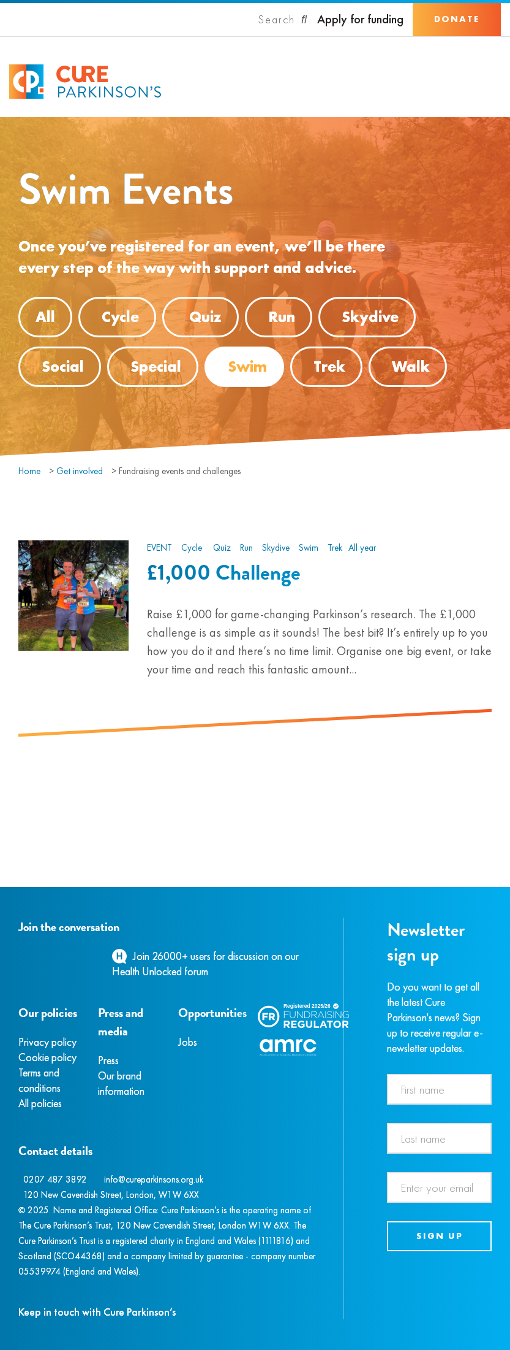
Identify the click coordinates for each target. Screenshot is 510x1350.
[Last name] (439, 1138)
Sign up (439, 1236)
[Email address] (439, 1187)
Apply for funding (360, 19)
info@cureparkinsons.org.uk (153, 1179)
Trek (329, 366)
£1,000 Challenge (224, 572)
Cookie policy (47, 1057)
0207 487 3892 (55, 1179)
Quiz (200, 317)
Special (155, 366)
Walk (411, 366)
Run (281, 317)
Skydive (370, 317)
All (45, 317)
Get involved (79, 471)
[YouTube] (82, 956)
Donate (456, 19)
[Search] (283, 19)
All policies (40, 1103)
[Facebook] (20, 956)
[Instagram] (33, 956)
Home (29, 471)
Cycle (120, 317)
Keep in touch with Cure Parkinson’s (97, 1312)
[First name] (439, 1089)
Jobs (187, 1042)
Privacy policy (47, 1042)
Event (159, 548)
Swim (247, 366)
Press (108, 1060)
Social (63, 366)
